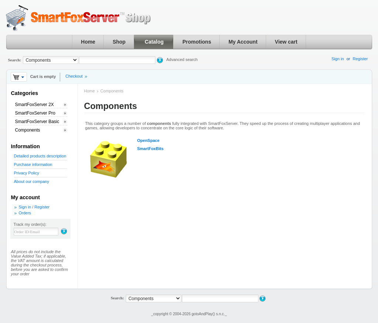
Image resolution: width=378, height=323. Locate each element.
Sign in (337, 59)
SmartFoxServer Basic (37, 121)
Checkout (73, 76)
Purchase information (33, 164)
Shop (119, 42)
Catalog (154, 42)
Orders (25, 213)
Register (360, 59)
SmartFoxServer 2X (34, 104)
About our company (31, 181)
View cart (286, 42)
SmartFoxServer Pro (35, 113)
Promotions (196, 42)
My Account (243, 42)
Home (88, 42)
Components (27, 130)
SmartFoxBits (150, 148)
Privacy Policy (26, 173)
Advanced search (181, 59)
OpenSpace (148, 140)
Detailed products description (40, 156)
